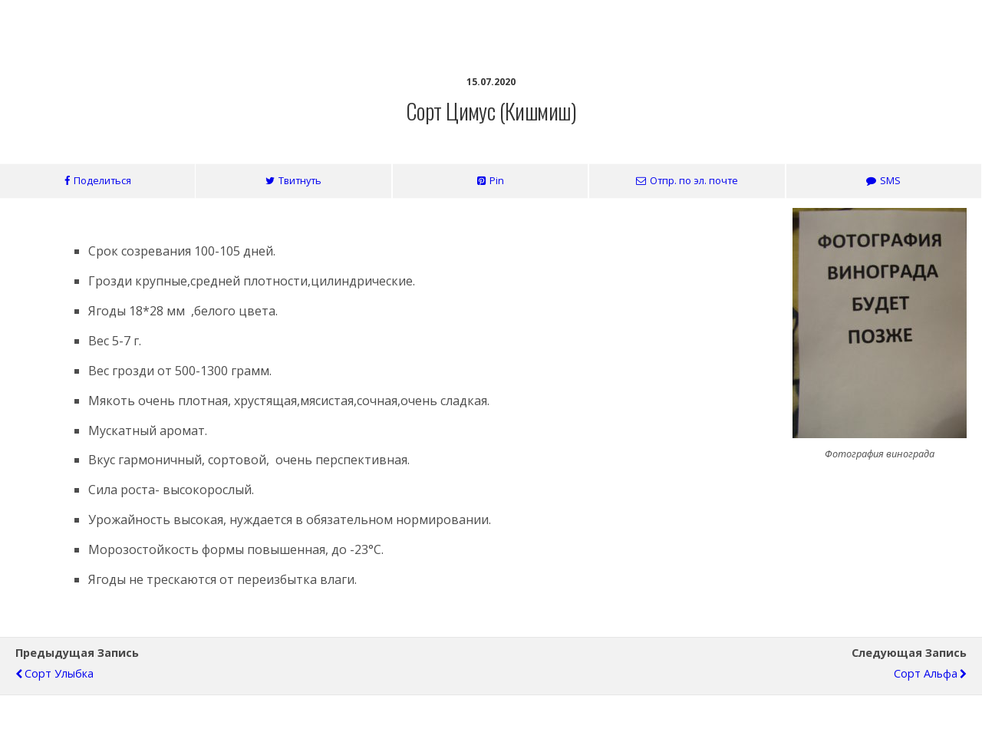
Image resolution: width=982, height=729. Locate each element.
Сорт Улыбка (59, 673)
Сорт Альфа (925, 673)
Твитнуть (299, 180)
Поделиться (102, 180)
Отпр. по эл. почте (694, 180)
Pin (496, 180)
